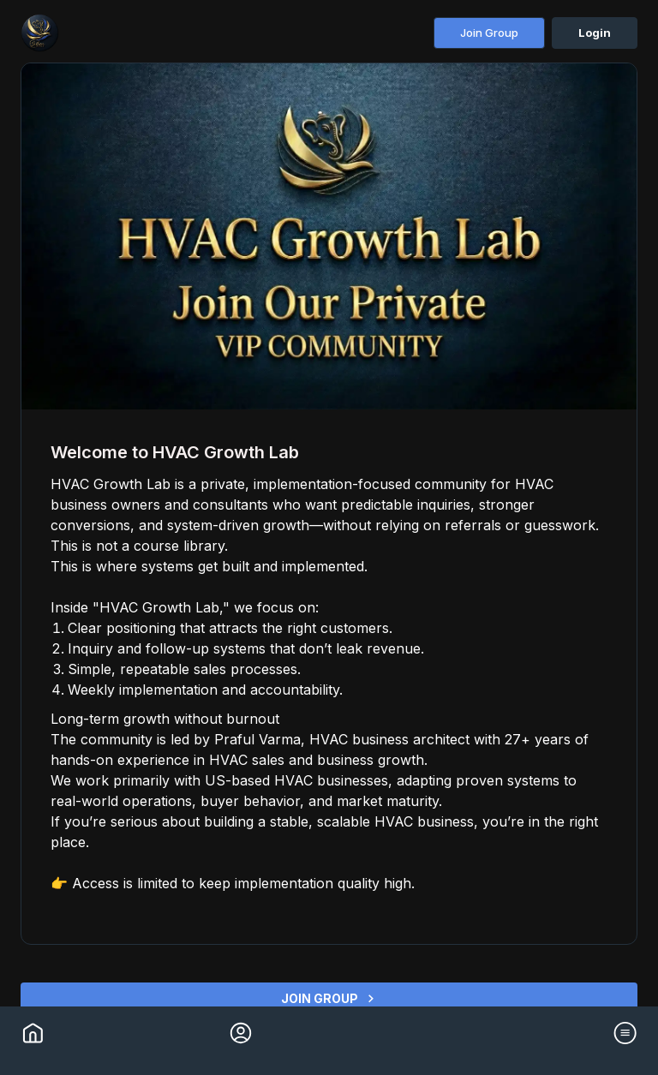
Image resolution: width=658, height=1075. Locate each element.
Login (594, 32)
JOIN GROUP (329, 998)
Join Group (489, 32)
